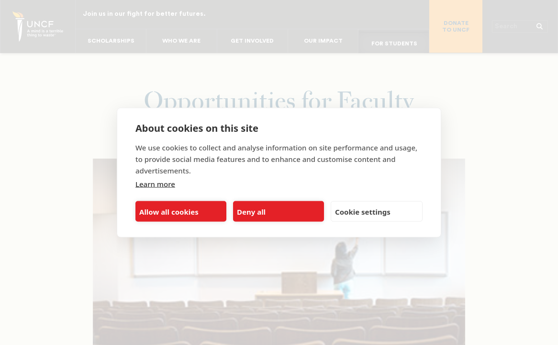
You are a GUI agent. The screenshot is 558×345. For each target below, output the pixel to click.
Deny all (251, 211)
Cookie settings (363, 211)
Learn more (155, 184)
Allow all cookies (169, 211)
